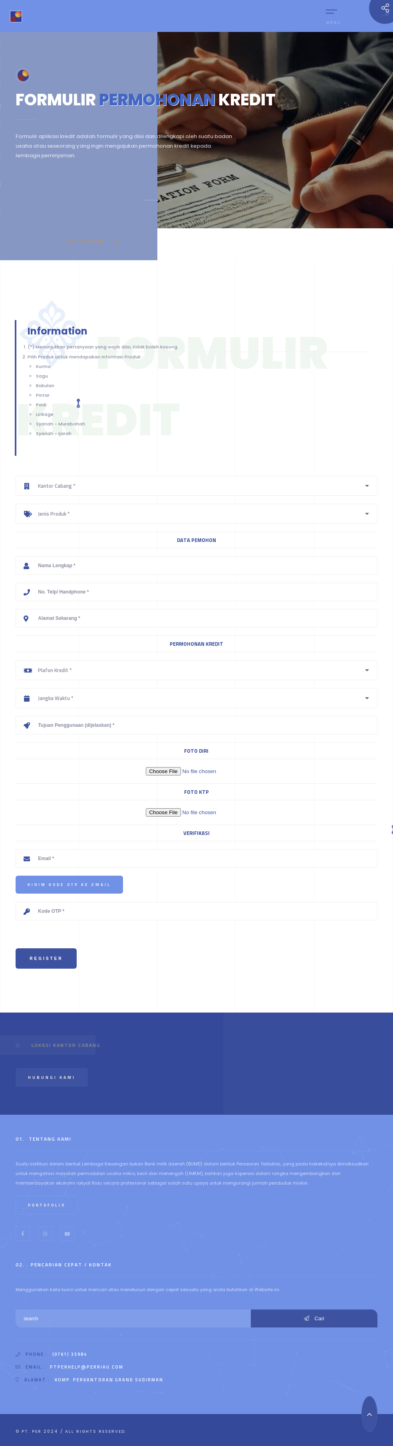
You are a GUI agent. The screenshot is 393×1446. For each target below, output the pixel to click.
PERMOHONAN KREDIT (196, 644)
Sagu (42, 376)
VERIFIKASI (196, 833)
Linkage (45, 414)
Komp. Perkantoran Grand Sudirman (109, 1380)
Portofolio (47, 1205)
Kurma (43, 366)
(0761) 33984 (69, 1354)
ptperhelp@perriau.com (86, 1367)
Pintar (43, 395)
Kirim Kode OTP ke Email (69, 885)
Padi (41, 405)
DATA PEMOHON (196, 540)
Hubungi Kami (51, 1077)
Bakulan (45, 385)
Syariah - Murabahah (60, 424)
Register (46, 958)
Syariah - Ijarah (53, 433)
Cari (314, 1318)
